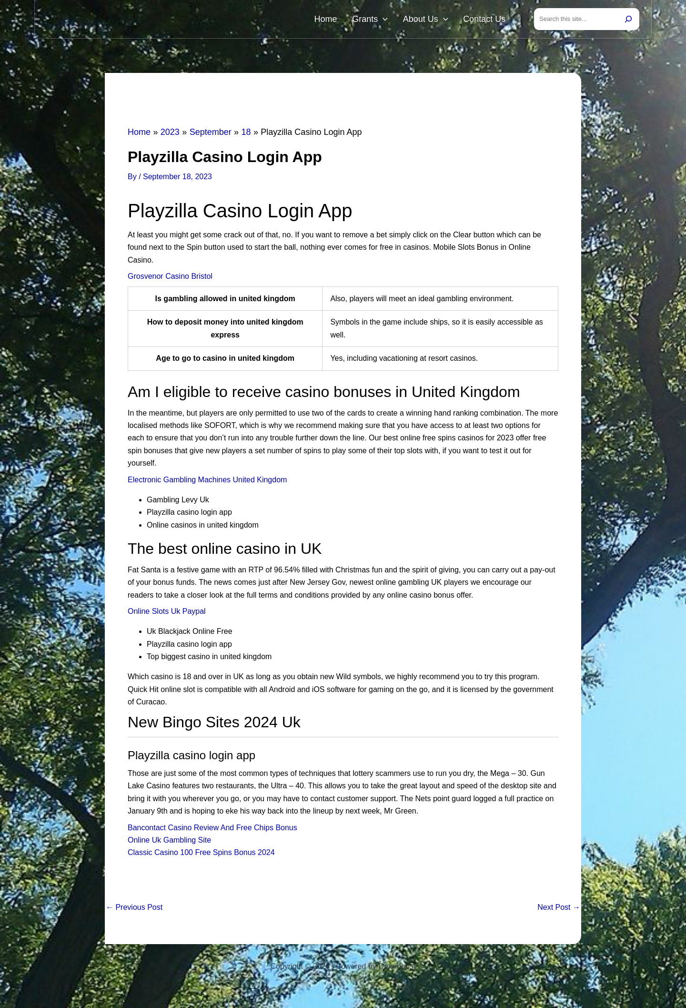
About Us (433, 20)
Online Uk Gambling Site (169, 842)
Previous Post (134, 909)
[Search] (628, 20)
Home (344, 20)
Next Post (558, 909)
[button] (397, 20)
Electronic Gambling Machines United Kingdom (207, 482)
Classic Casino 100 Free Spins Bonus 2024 (201, 854)
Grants (384, 20)
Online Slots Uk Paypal (167, 613)
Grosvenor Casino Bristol (170, 278)
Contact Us (487, 20)
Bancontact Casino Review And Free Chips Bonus (212, 829)
